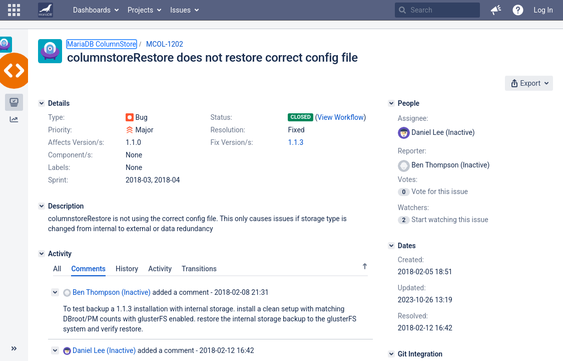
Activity (160, 269)
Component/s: (70, 155)
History (127, 269)
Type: (56, 117)
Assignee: (413, 118)
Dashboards (92, 10)
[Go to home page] (45, 10)
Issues (180, 10)
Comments (88, 269)
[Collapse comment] (55, 292)
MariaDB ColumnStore (101, 44)
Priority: (60, 130)
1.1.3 (295, 142)
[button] (14, 10)
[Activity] (41, 253)
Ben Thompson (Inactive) (107, 292)
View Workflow (340, 117)
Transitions (199, 269)
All (57, 269)
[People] (391, 103)
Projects (140, 10)
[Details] (41, 103)
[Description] (41, 206)
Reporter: (412, 151)
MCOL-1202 (164, 44)
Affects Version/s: (76, 142)
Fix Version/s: (231, 142)
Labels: (59, 167)
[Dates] (391, 245)
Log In (543, 10)
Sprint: (58, 180)
